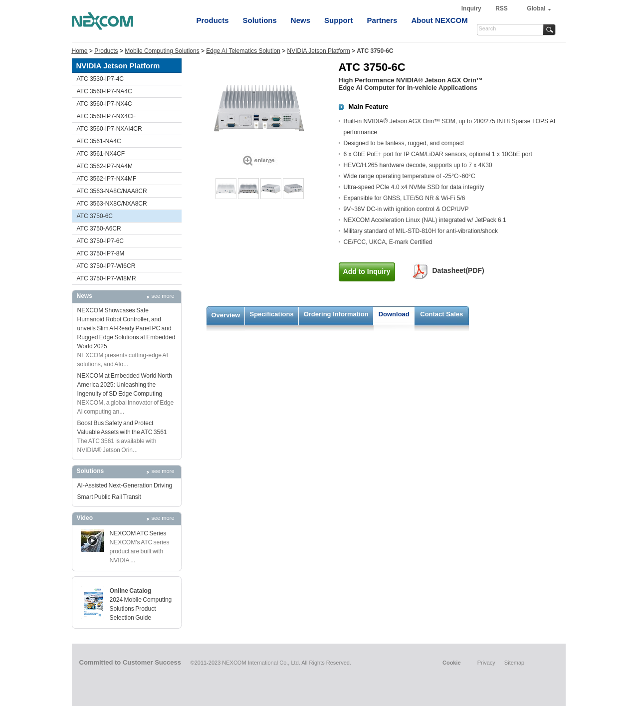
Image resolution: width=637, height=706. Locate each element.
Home (80, 50)
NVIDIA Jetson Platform (318, 50)
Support (338, 20)
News (300, 20)
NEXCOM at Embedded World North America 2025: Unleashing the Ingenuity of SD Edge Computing (125, 384)
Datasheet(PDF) (458, 270)
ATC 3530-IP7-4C (100, 78)
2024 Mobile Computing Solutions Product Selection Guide (141, 608)
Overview (226, 315)
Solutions (260, 20)
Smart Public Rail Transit (109, 496)
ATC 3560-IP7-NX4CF (106, 116)
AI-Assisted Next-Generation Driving (125, 485)
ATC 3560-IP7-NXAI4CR (109, 128)
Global (536, 8)
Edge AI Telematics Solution (243, 50)
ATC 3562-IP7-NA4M (105, 166)
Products (213, 20)
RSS (501, 8)
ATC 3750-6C (95, 216)
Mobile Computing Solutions (162, 50)
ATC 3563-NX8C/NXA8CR (112, 203)
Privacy (486, 663)
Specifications (272, 314)
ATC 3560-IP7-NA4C (104, 91)
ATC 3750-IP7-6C (100, 240)
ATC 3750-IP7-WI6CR (106, 265)
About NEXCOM (439, 20)
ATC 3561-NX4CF (101, 153)
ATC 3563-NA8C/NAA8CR (112, 191)
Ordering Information (336, 314)
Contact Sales (441, 314)
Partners (382, 20)
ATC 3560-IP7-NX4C (104, 103)
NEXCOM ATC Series (138, 533)
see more (163, 296)
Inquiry (472, 8)
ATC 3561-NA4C (99, 141)
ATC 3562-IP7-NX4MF (107, 178)
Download (394, 314)
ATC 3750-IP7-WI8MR (106, 278)
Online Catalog (131, 590)
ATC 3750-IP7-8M (101, 253)
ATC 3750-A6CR (99, 228)
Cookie (451, 663)
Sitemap (514, 663)
